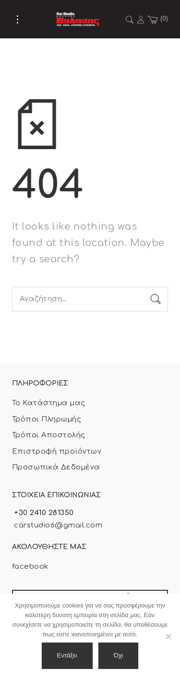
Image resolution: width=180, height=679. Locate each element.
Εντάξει (67, 655)
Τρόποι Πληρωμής (46, 419)
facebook (30, 566)
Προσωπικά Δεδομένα (56, 467)
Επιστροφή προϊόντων (56, 451)
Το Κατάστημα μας (48, 403)
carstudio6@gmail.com (57, 525)
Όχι (118, 655)
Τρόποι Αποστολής (48, 435)
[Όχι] (168, 636)
